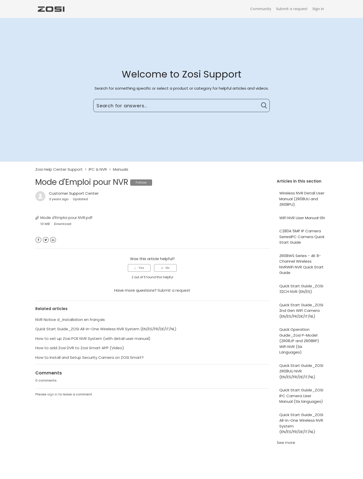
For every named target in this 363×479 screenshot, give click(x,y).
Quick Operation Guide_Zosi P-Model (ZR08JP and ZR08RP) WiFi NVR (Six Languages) (299, 341)
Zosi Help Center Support (59, 169)
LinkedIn (53, 240)
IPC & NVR (98, 169)
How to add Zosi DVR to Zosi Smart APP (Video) (79, 347)
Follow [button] (141, 182)
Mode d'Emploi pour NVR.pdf (66, 217)
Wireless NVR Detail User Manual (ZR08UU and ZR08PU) (301, 198)
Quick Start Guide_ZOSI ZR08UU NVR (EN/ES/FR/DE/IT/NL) (301, 371)
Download (62, 223)
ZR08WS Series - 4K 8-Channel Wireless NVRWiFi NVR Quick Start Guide (301, 264)
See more (286, 442)
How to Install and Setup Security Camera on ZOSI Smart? (89, 357)
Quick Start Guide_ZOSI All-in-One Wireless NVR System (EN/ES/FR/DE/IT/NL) (301, 423)
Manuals (120, 169)
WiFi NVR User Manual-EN (302, 217)
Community (260, 8)
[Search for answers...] (181, 105)
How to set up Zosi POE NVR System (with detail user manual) (92, 338)
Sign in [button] (318, 8)
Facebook (38, 240)
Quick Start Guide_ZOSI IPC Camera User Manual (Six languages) (301, 395)
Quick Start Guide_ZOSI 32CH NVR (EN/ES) (301, 288)
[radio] (139, 268)
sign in (52, 394)
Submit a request (292, 8)
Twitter (46, 240)
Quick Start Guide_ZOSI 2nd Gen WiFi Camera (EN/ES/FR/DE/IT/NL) (301, 310)
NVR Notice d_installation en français (70, 319)
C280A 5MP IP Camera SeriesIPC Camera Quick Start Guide (301, 236)
